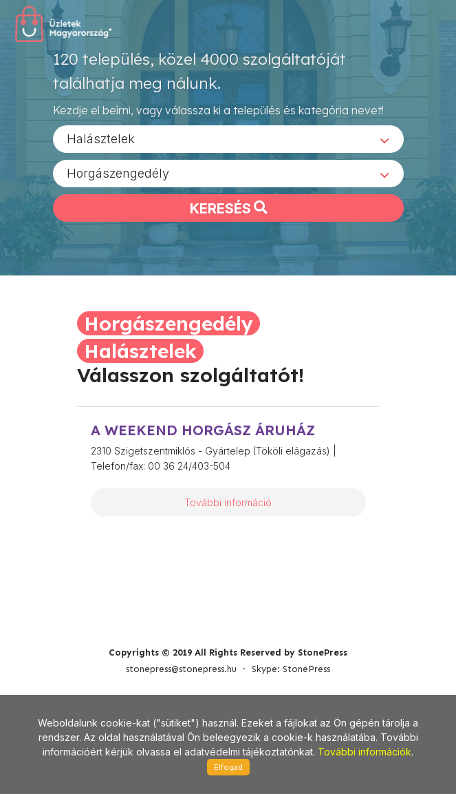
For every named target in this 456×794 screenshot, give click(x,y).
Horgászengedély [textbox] (118, 178)
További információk (364, 752)
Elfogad (228, 767)
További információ (228, 502)
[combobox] (228, 144)
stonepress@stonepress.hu (181, 623)
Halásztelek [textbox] (101, 143)
